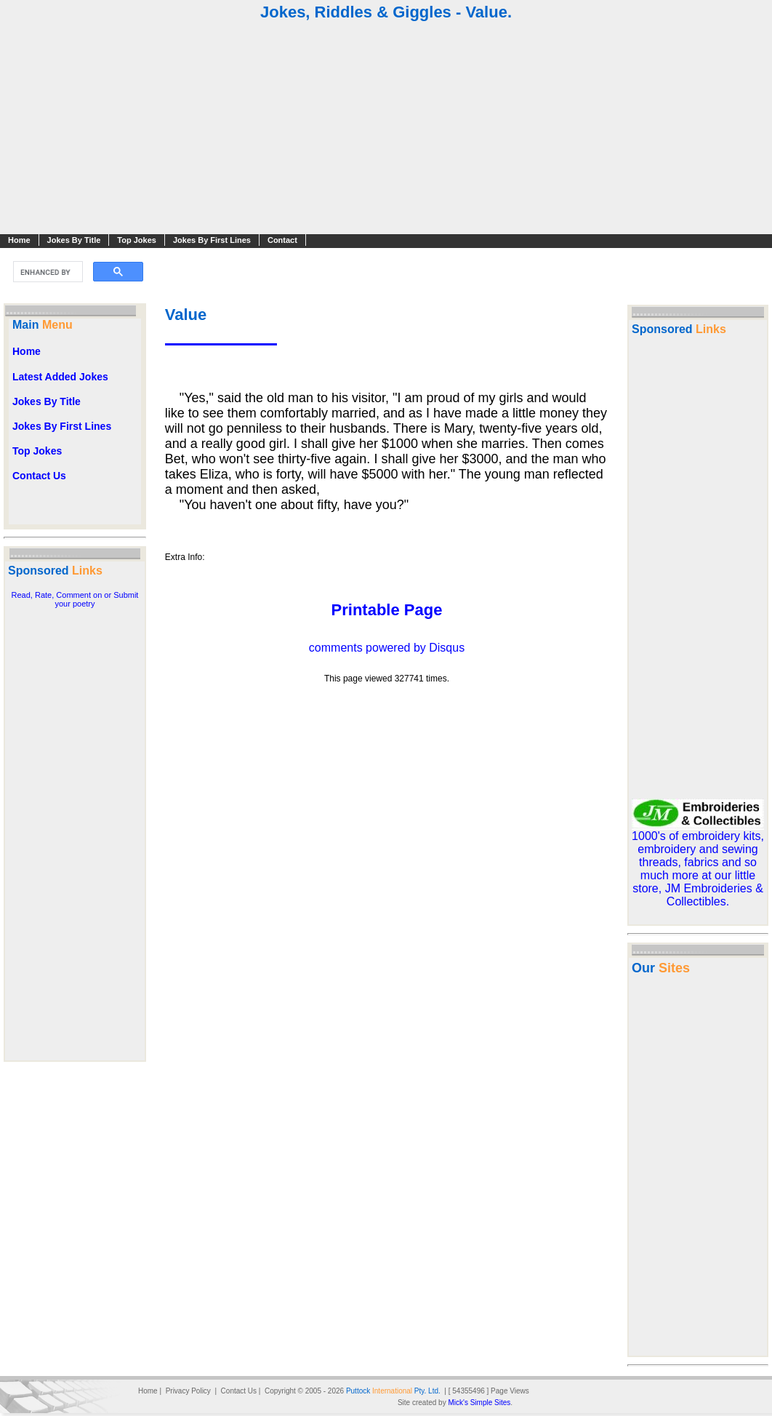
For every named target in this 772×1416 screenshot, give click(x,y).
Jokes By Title (74, 240)
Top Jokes (136, 240)
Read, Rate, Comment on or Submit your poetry (75, 599)
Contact (282, 240)
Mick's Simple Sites (479, 1403)
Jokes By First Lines (212, 240)
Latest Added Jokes (60, 377)
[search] (46, 272)
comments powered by (387, 647)
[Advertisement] (386, 129)
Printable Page (387, 610)
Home (19, 240)
